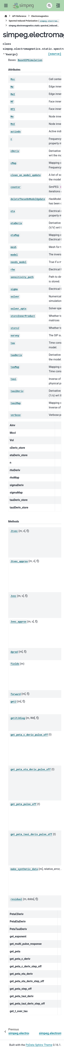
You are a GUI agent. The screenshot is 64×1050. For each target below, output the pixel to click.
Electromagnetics (40, 16)
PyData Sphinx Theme (39, 1045)
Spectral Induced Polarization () (34, 21)
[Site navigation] (6, 5)
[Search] (49, 5)
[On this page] (58, 5)
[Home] (6, 16)
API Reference (19, 16)
